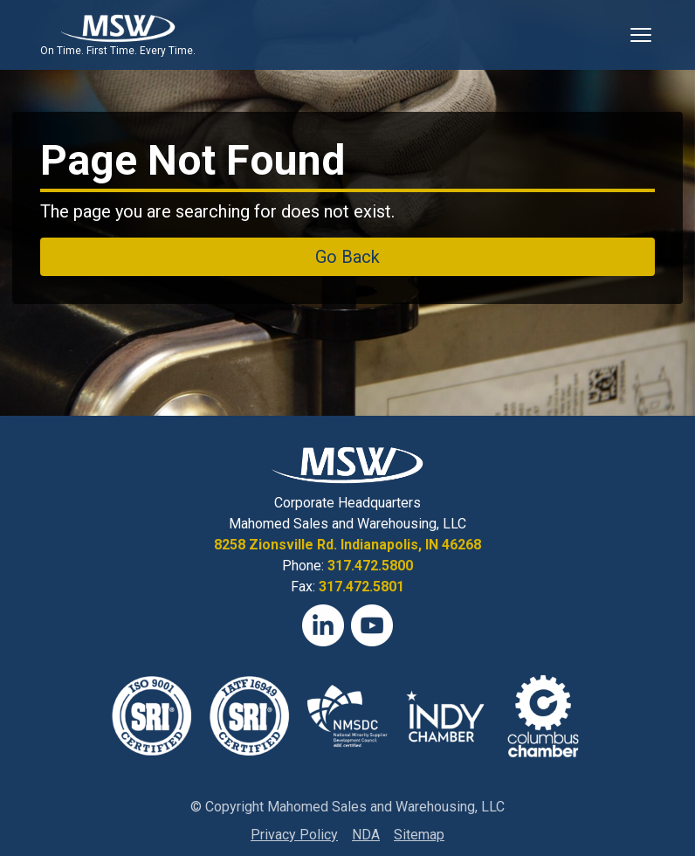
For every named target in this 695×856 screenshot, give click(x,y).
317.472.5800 (370, 565)
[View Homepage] (117, 28)
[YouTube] (372, 625)
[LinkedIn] (323, 625)
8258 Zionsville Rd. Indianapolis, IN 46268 (347, 544)
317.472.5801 (361, 586)
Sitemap (419, 834)
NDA (366, 834)
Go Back (347, 256)
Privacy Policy (294, 834)
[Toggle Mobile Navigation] (641, 35)
